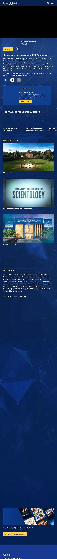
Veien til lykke (10, 66)
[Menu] (52, 3)
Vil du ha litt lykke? (26, 92)
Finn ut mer (25, 101)
